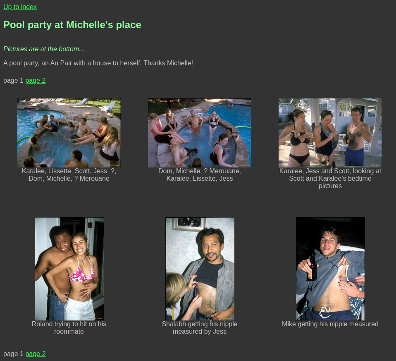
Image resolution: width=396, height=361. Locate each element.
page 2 (35, 80)
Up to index (20, 6)
